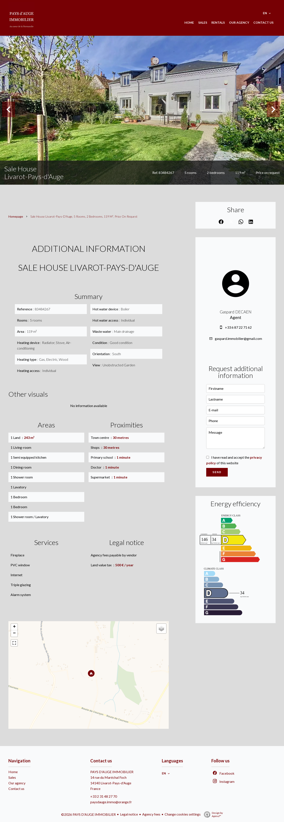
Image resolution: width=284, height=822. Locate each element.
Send (216, 472)
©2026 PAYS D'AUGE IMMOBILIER (88, 814)
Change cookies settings (183, 814)
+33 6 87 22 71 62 (238, 327)
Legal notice (129, 814)
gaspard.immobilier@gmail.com (238, 338)
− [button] (14, 633)
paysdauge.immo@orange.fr (111, 802)
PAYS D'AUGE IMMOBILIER (111, 772)
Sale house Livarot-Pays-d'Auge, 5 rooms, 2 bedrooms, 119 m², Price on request (83, 216)
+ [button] (14, 627)
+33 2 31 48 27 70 (103, 796)
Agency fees (151, 814)
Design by (212, 814)
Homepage (15, 216)
